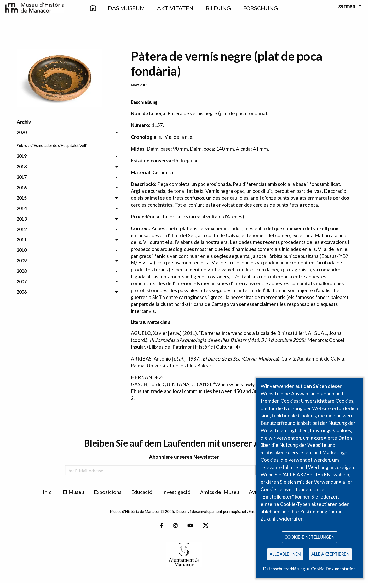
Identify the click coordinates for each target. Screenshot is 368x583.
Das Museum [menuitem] (126, 8)
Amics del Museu (219, 492)
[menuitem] (93, 8)
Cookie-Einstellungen (309, 536)
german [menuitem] (346, 6)
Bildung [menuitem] (218, 8)
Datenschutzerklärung (284, 568)
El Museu (73, 492)
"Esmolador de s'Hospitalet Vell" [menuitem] (59, 145)
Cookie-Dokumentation (333, 568)
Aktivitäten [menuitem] (175, 8)
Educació (141, 492)
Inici (48, 492)
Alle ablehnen (285, 553)
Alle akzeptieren (330, 553)
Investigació (176, 492)
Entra (253, 511)
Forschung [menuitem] (260, 8)
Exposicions (107, 492)
